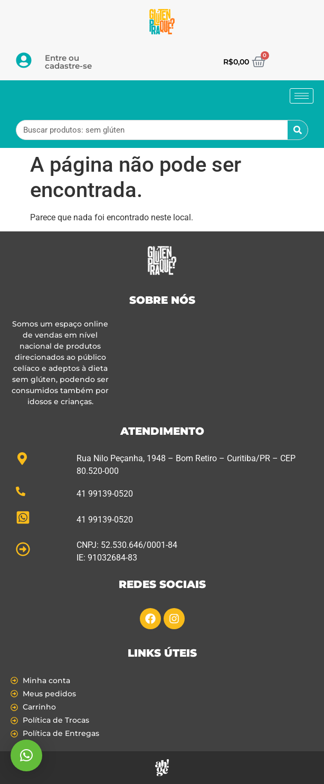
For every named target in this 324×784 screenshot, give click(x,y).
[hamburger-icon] (301, 96)
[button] (26, 755)
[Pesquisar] (298, 129)
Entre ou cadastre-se (68, 62)
